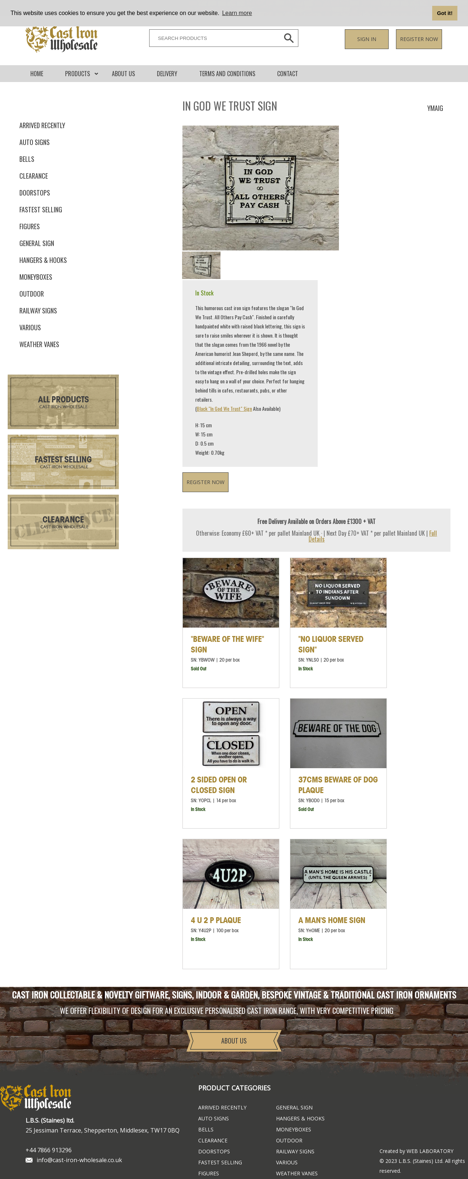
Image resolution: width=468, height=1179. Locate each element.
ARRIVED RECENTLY (42, 125)
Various (30, 327)
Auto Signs (34, 142)
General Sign (36, 243)
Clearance (33, 176)
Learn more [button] (237, 13)
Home (36, 73)
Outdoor (31, 293)
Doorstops (34, 192)
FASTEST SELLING (40, 209)
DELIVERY (167, 73)
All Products (63, 400)
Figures (29, 226)
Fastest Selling (63, 460)
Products (77, 73)
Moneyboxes (35, 277)
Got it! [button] (444, 13)
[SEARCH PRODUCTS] (212, 38)
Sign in (366, 39)
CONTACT (287, 73)
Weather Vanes (39, 344)
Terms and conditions (227, 73)
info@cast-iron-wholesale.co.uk (79, 1160)
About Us (123, 73)
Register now (419, 39)
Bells (26, 159)
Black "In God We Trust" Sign (224, 408)
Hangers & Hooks (43, 260)
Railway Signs (38, 310)
